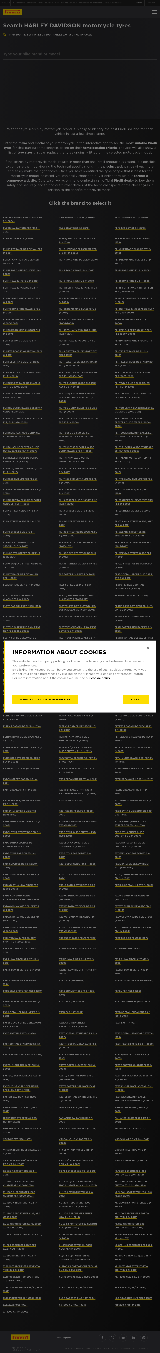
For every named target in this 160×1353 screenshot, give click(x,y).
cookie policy (100, 678)
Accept (136, 699)
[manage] (45, 699)
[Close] (148, 648)
